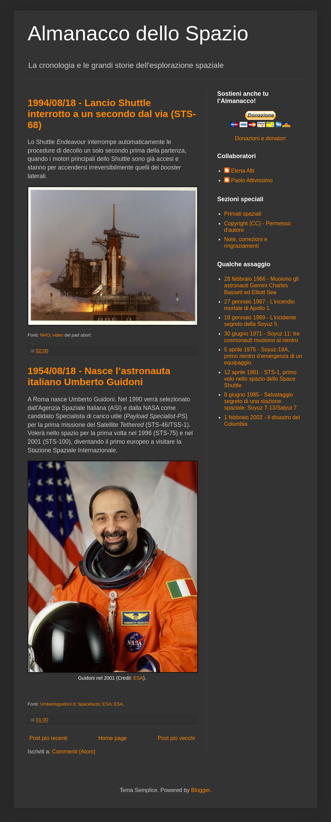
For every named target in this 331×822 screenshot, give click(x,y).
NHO (45, 335)
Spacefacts (89, 704)
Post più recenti (48, 738)
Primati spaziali (242, 214)
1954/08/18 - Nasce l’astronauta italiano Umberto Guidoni (99, 376)
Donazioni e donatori (260, 138)
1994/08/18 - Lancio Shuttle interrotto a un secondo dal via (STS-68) (112, 113)
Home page (112, 738)
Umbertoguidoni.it (57, 704)
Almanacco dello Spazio (138, 33)
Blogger (200, 790)
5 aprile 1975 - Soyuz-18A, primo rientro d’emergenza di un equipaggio (263, 356)
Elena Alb (242, 171)
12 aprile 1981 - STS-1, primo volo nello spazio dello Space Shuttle (260, 378)
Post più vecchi (176, 738)
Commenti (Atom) (73, 751)
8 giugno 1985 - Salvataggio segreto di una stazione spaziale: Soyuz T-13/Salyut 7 (260, 401)
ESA (138, 678)
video (57, 335)
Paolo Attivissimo (252, 180)
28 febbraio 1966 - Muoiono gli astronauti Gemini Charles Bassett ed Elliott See (261, 285)
